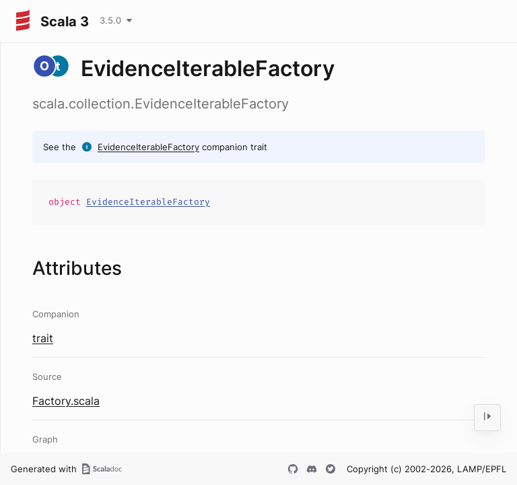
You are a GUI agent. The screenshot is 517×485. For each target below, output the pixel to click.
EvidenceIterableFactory (148, 146)
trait (42, 338)
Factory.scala (66, 401)
